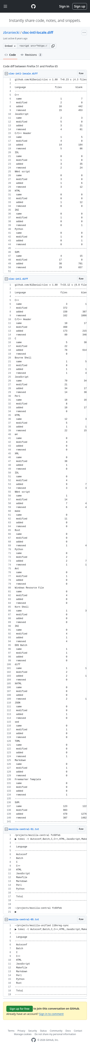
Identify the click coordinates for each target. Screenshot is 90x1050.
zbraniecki (11, 32)
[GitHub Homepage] (33, 1040)
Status (43, 1030)
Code (10, 55)
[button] (53, 46)
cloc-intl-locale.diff (37, 32)
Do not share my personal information (55, 1034)
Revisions (31, 55)
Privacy (21, 1030)
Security (32, 1030)
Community (56, 1030)
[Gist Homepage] (33, 6)
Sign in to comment (51, 1014)
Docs (68, 1030)
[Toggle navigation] (5, 6)
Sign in (64, 6)
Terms (11, 1030)
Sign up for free (20, 1009)
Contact (78, 1030)
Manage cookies (22, 1034)
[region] (45, 176)
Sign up (79, 6)
